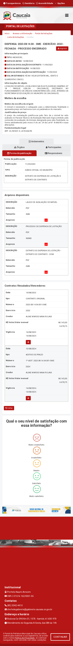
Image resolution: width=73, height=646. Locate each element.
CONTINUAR (60, 636)
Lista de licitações (15, 37)
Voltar (9, 408)
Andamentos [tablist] (36, 141)
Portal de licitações (43, 33)
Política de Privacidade (25, 638)
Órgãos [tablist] (19, 147)
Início (7, 33)
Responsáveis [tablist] (53, 153)
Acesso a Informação (22, 33)
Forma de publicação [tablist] (19, 153)
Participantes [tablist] (53, 147)
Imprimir (62, 48)
